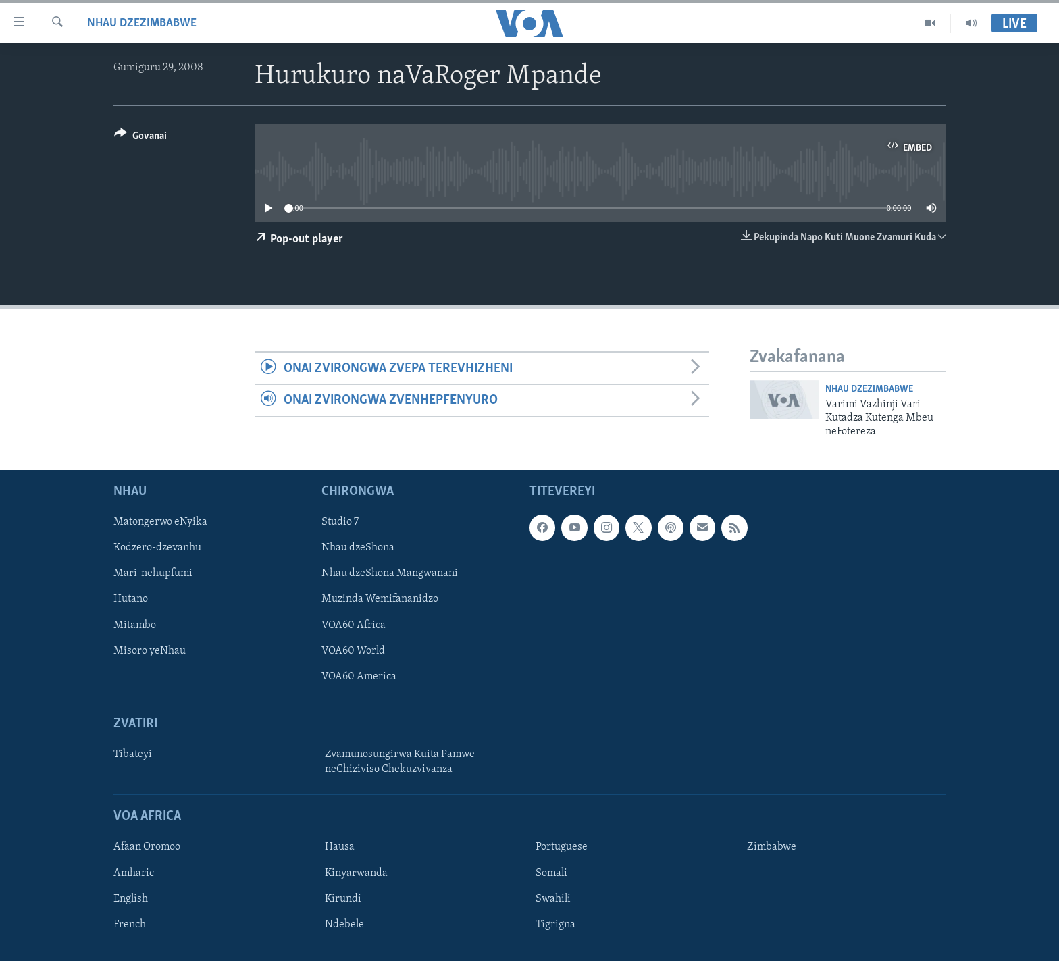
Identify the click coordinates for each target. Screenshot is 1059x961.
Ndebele (344, 923)
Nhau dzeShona (357, 547)
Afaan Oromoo (146, 846)
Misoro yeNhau (149, 650)
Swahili (553, 898)
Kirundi (343, 898)
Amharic (133, 872)
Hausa (340, 846)
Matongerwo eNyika (160, 522)
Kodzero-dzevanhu (157, 547)
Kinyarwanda (356, 872)
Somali (551, 872)
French (129, 923)
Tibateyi (132, 754)
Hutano (130, 599)
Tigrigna (555, 923)
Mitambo (134, 624)
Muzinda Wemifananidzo (379, 599)
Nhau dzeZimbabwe (142, 23)
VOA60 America (358, 676)
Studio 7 (340, 522)
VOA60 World (353, 650)
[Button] (140, 138)
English (130, 898)
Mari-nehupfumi (152, 573)
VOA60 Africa (353, 624)
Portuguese (562, 846)
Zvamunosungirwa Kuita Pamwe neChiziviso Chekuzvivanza (400, 762)
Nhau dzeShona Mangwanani (389, 573)
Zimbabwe (771, 846)
